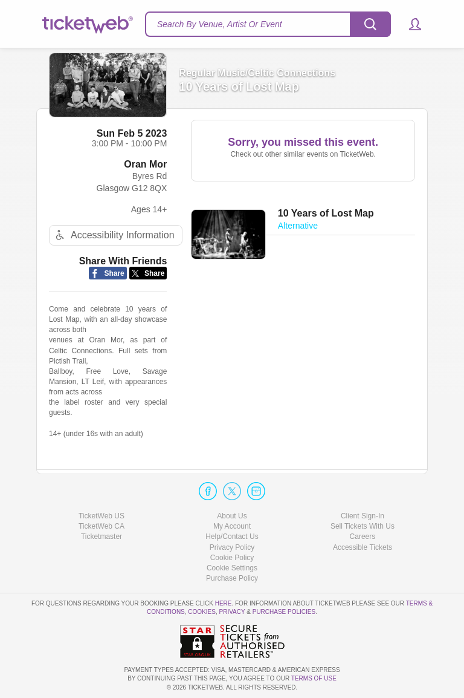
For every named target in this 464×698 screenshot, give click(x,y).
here (223, 603)
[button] (409, 24)
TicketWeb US (101, 516)
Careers (363, 536)
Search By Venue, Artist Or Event (219, 24)
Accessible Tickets (362, 547)
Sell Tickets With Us (362, 526)
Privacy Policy (232, 547)
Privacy (232, 611)
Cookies (202, 611)
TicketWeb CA (101, 526)
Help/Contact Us (231, 536)
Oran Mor (145, 164)
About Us (231, 516)
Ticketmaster (101, 536)
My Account (232, 526)
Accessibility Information (114, 235)
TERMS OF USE (314, 678)
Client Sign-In (362, 516)
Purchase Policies (284, 611)
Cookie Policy (232, 557)
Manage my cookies (232, 568)
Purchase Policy (232, 578)
